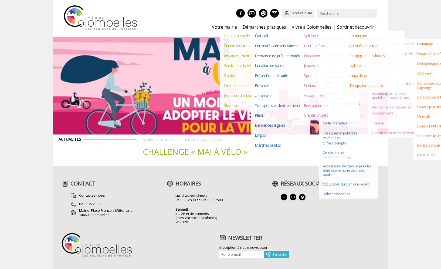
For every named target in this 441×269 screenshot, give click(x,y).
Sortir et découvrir (355, 27)
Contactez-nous (92, 195)
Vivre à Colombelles (311, 27)
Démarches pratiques (264, 27)
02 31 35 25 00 (90, 203)
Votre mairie (224, 27)
